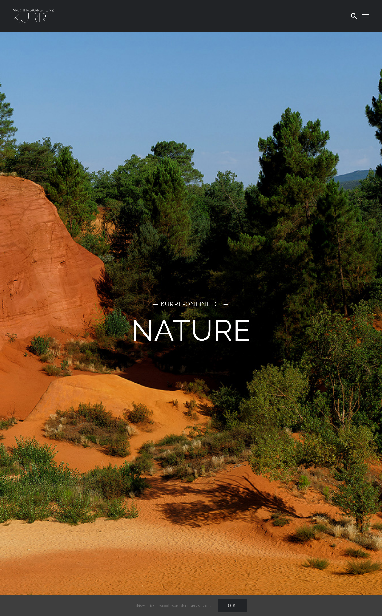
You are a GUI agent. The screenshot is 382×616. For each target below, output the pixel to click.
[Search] (354, 16)
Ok (232, 605)
